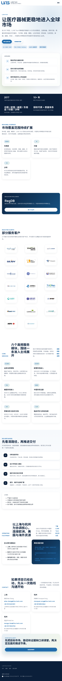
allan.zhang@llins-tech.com (13, 602)
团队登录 (15, 668)
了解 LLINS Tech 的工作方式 (57, 531)
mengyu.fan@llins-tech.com (13, 624)
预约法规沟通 (6, 41)
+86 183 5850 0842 (39, 605)
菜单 (58, 3)
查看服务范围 (17, 41)
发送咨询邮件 (31, 650)
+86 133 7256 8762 (9, 627)
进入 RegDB (31, 211)
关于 (3, 668)
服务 (6, 668)
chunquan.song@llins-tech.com (44, 602)
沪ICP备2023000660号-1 (26, 676)
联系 (10, 668)
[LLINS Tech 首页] (11, 2)
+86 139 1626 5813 (9, 605)
